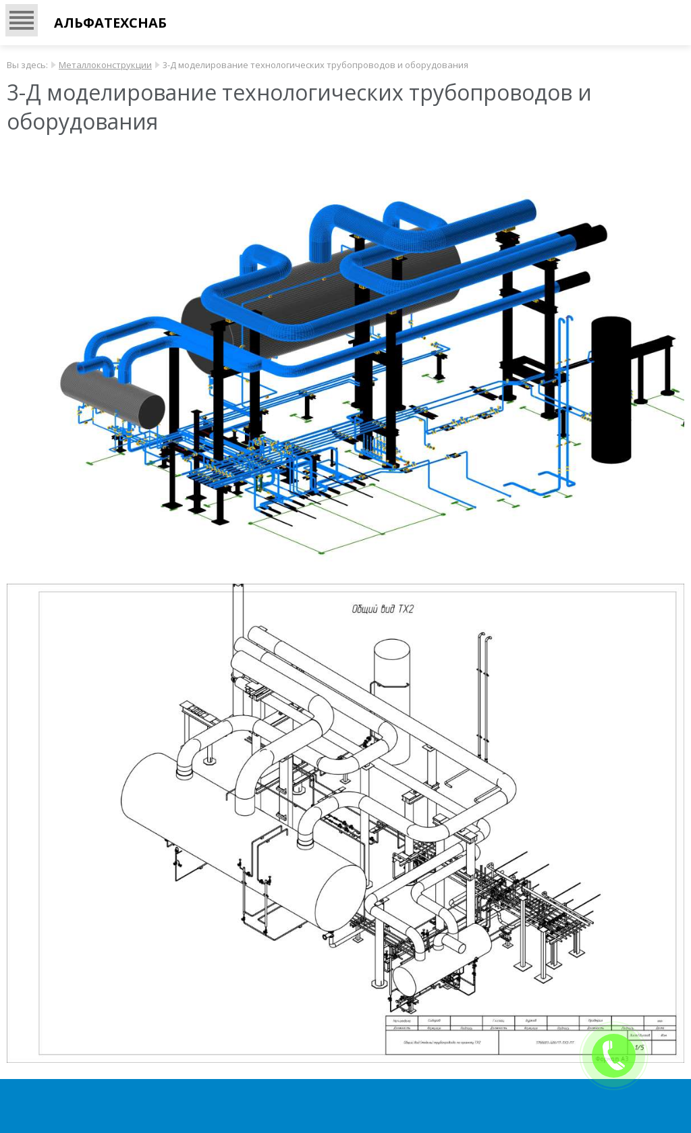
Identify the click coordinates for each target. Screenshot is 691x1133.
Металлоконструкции (105, 65)
